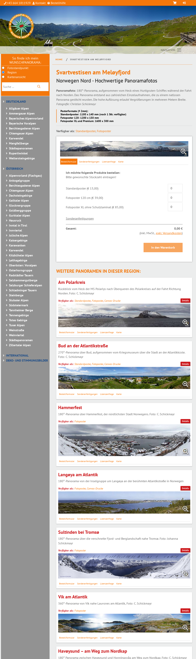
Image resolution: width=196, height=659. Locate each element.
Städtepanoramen (21, 148)
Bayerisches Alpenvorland (26, 118)
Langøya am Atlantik (78, 475)
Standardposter (86, 131)
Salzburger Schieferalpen (25, 285)
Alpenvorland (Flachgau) (25, 175)
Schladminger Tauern (23, 290)
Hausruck (15, 220)
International (17, 355)
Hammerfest (70, 407)
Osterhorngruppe (20, 270)
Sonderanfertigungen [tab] (89, 161)
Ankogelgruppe (19, 180)
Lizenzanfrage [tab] (109, 161)
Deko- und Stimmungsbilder (27, 360)
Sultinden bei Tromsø (78, 532)
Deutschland (16, 101)
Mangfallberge (19, 143)
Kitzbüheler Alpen (21, 255)
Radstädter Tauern (21, 275)
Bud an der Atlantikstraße (83, 346)
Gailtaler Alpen (19, 200)
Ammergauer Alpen (22, 113)
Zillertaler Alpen (20, 345)
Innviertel (15, 230)
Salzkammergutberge (23, 280)
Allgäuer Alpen (19, 108)
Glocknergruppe (19, 205)
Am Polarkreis (71, 282)
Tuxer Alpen (17, 325)
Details (185, 300)
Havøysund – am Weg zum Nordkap (92, 651)
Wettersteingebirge (22, 158)
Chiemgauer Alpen (21, 133)
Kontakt (40, 3)
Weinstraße (16, 330)
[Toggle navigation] (171, 50)
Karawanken (17, 245)
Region (12, 72)
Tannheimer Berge (21, 310)
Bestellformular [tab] (68, 161)
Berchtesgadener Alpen (24, 128)
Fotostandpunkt (17, 68)
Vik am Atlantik (72, 597)
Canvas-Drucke (112, 300)
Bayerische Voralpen (22, 123)
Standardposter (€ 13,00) (82, 188)
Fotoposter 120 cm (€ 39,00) (84, 198)
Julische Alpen (18, 235)
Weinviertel (16, 335)
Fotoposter (104, 131)
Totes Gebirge (18, 320)
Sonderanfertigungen (80, 218)
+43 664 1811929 (19, 3)
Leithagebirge (18, 260)
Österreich (14, 169)
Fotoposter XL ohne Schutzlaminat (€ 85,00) (94, 207)
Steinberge (16, 295)
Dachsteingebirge (20, 195)
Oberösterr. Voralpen (23, 265)
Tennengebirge (19, 315)
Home (59, 59)
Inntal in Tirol (18, 225)
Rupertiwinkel (18, 153)
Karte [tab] (120, 161)
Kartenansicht (16, 77)
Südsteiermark (18, 305)
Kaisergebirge (18, 240)
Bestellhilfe (58, 3)
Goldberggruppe (20, 210)
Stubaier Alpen (19, 300)
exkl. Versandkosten (169, 233)
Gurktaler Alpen (19, 215)
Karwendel (16, 138)
